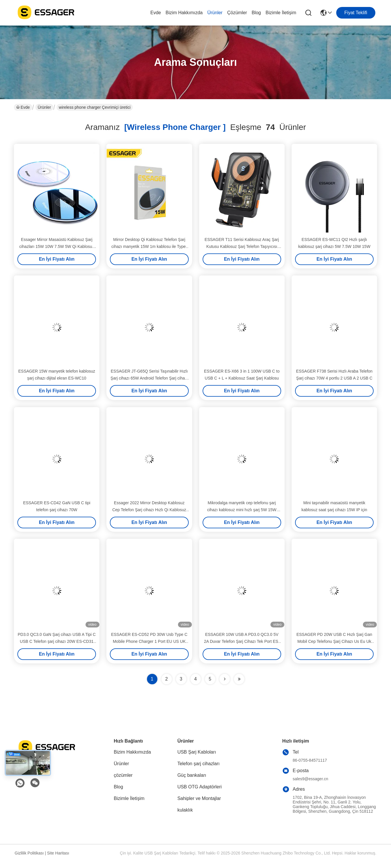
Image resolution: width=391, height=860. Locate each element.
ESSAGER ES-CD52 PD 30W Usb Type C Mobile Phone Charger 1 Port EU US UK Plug (149, 641)
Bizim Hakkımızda (184, 12)
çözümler (237, 12)
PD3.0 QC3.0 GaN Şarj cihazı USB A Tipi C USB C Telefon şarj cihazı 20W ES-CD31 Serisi (57, 641)
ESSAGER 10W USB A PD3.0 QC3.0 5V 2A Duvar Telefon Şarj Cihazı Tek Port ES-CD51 (242, 641)
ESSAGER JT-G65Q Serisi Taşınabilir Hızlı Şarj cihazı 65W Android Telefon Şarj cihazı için (149, 378)
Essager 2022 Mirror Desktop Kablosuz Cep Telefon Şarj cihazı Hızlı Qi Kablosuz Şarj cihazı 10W (149, 509)
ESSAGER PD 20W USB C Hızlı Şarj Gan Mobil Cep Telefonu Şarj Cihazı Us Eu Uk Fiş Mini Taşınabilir (334, 641)
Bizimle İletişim (280, 12)
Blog (256, 12)
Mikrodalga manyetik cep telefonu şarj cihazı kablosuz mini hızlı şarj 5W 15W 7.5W (242, 509)
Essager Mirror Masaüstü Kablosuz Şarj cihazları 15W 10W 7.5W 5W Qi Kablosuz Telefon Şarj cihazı (56, 246)
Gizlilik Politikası (29, 853)
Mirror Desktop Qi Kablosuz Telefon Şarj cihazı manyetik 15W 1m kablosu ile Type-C (149, 246)
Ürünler (214, 12)
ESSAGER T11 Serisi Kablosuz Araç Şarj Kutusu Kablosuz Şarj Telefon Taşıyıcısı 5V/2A (242, 246)
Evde (155, 12)
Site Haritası (58, 853)
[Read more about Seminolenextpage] (224, 679)
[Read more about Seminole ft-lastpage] (239, 679)
